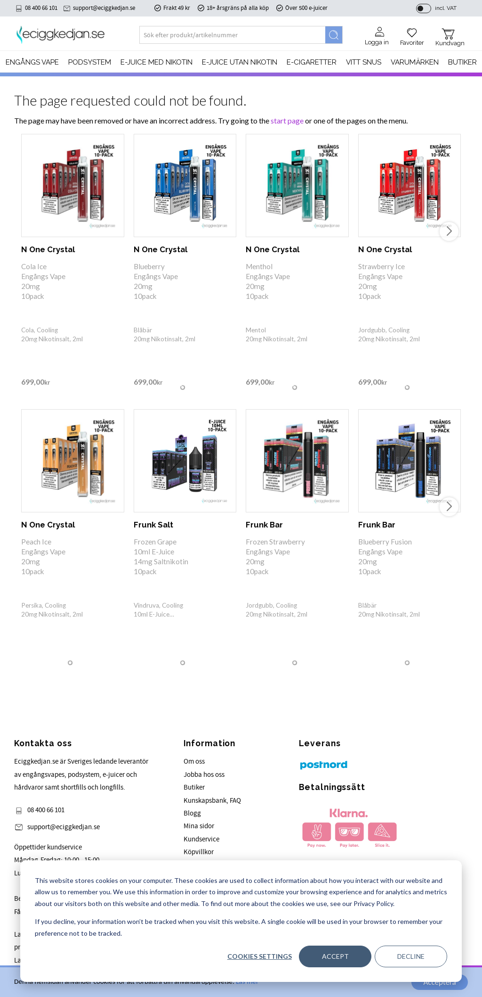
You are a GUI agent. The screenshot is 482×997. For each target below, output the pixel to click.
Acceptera (439, 982)
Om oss (194, 761)
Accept (335, 956)
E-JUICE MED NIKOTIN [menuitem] (156, 62)
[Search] (333, 35)
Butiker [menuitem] (462, 62)
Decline (411, 956)
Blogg (192, 813)
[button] (412, 34)
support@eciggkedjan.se (104, 8)
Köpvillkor (199, 852)
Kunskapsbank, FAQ (212, 800)
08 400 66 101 (41, 8)
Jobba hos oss (204, 774)
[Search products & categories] (232, 35)
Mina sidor (199, 826)
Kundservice (201, 839)
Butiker (194, 787)
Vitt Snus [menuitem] (363, 62)
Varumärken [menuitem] (415, 62)
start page (287, 120)
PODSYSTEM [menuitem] (89, 62)
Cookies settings (259, 956)
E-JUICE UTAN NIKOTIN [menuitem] (239, 62)
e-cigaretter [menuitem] (312, 62)
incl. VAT (446, 8)
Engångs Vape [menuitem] (32, 62)
